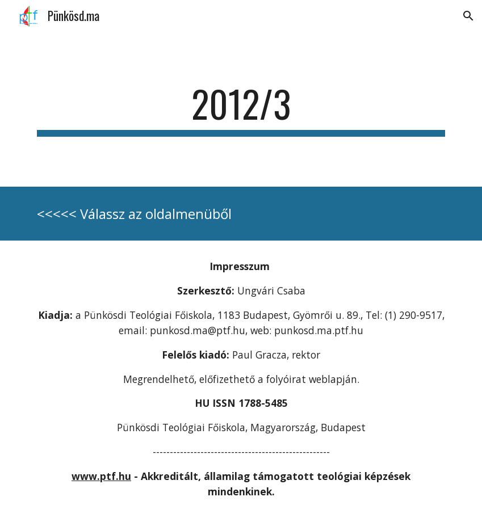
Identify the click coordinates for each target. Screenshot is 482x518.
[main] (240, 109)
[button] (468, 16)
